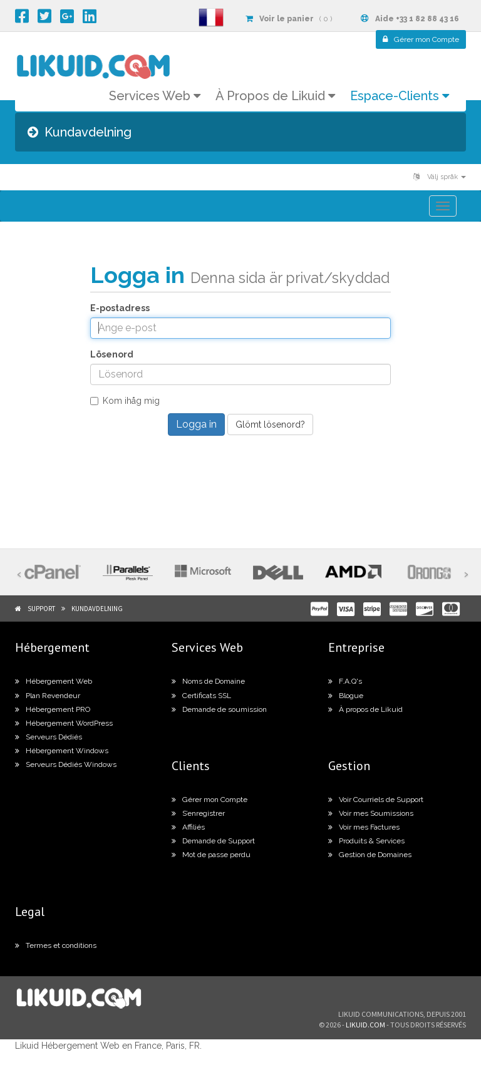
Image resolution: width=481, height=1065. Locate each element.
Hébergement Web (53, 681)
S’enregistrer (198, 813)
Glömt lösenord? (270, 424)
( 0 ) (289, 18)
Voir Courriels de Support (375, 799)
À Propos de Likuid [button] (275, 95)
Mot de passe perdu (211, 854)
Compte (421, 39)
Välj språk (439, 177)
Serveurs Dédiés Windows (65, 764)
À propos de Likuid (365, 709)
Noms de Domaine (208, 681)
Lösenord (111, 354)
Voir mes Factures (364, 827)
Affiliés (188, 827)
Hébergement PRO (52, 709)
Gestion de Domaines (369, 854)
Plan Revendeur (47, 695)
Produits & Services (366, 840)
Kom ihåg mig (125, 401)
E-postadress (120, 308)
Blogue (345, 695)
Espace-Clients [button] (399, 95)
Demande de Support (213, 840)
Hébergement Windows (61, 750)
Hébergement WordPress (64, 723)
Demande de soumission (219, 709)
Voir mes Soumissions (370, 813)
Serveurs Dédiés (48, 737)
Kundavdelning (97, 608)
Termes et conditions (55, 945)
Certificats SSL (201, 695)
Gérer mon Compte (209, 799)
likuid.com (365, 1024)
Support (41, 608)
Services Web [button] (154, 95)
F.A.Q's (345, 681)
